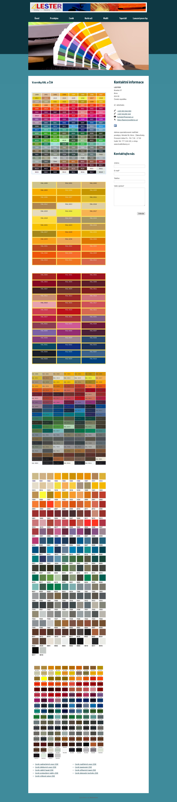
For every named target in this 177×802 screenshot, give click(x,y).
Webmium (94, 798)
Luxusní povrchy (140, 18)
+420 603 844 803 (124, 111)
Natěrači (88, 18)
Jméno (116, 163)
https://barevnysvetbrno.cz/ (127, 120)
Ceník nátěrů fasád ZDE (44, 770)
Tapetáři (123, 18)
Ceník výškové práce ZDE (45, 776)
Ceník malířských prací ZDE (85, 764)
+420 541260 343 (124, 114)
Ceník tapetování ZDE (83, 767)
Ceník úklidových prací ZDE (45, 767)
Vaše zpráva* (119, 186)
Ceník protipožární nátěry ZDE (46, 773)
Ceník (71, 18)
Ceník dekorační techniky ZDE (86, 773)
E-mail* (116, 171)
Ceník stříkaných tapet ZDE (85, 770)
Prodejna (54, 18)
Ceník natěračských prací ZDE (46, 764)
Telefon (116, 178)
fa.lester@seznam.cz (125, 117)
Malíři (105, 18)
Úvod (37, 18)
